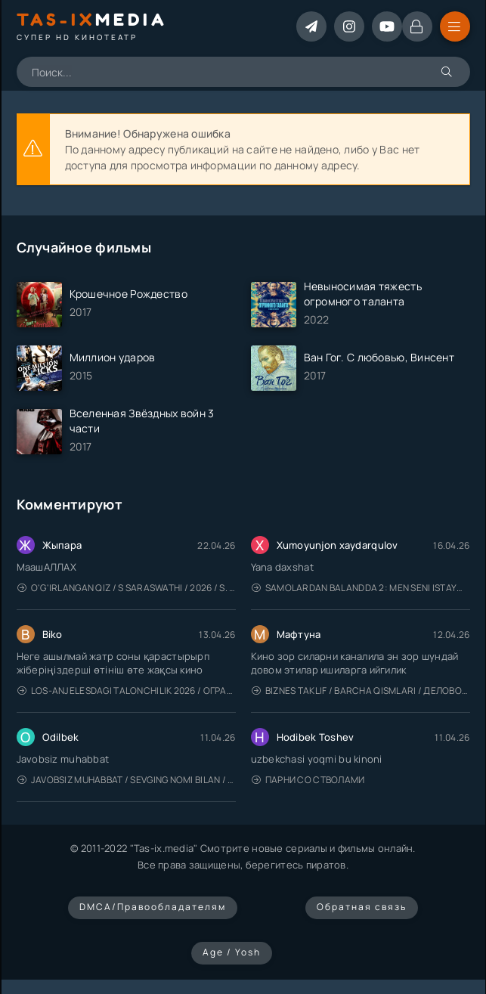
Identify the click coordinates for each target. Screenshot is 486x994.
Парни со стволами (308, 779)
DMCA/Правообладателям (152, 906)
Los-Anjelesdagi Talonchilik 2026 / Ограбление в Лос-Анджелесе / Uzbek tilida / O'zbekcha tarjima (126, 690)
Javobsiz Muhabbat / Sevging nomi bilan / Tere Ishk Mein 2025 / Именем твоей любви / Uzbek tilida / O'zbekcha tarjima (126, 779)
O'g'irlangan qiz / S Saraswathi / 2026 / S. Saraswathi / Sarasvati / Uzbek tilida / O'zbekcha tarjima (126, 587)
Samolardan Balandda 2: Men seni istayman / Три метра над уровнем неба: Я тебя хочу (361, 587)
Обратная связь (362, 906)
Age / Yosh (232, 952)
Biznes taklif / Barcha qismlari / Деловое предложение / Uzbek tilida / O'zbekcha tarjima (361, 690)
